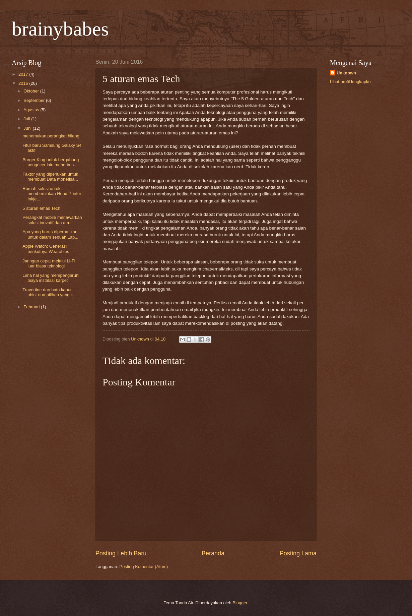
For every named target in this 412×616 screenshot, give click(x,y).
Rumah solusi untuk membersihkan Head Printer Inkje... (51, 193)
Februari (32, 306)
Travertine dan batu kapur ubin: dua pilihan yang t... (48, 292)
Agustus (31, 109)
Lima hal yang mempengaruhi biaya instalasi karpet (50, 278)
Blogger (239, 602)
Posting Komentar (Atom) (144, 566)
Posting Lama (298, 553)
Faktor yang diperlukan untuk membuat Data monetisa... (50, 177)
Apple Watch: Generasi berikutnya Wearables (45, 249)
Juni (27, 128)
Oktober (31, 91)
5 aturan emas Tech (41, 208)
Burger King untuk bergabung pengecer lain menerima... (50, 162)
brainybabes (60, 29)
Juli (27, 118)
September (34, 100)
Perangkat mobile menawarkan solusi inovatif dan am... (52, 220)
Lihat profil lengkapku (350, 81)
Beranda (213, 553)
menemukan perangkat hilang (50, 135)
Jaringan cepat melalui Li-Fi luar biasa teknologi (48, 263)
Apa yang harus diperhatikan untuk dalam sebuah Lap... (50, 234)
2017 (23, 74)
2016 (23, 83)
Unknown (346, 72)
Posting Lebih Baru (120, 553)
